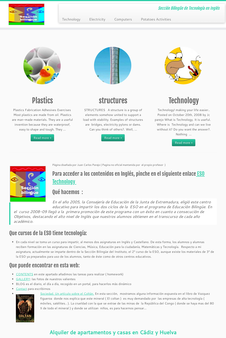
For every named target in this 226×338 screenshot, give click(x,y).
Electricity (97, 19)
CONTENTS (24, 274)
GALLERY (23, 279)
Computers (123, 19)
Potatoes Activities (156, 19)
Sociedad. (47, 293)
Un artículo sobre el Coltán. (74, 293)
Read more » (42, 138)
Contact (21, 289)
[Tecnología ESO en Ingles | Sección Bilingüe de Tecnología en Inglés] (26, 14)
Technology (71, 19)
